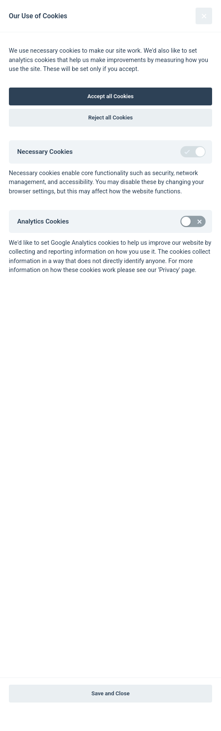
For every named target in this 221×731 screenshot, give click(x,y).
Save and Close (111, 693)
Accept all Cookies (110, 96)
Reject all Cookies (110, 117)
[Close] (204, 16)
